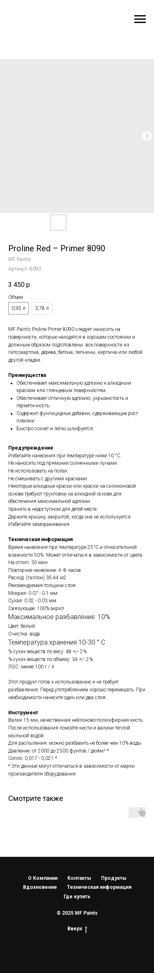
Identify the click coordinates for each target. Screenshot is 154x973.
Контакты (79, 878)
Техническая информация (99, 887)
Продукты (113, 878)
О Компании (42, 878)
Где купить (77, 897)
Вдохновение (40, 887)
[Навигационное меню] (140, 19)
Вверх (77, 929)
